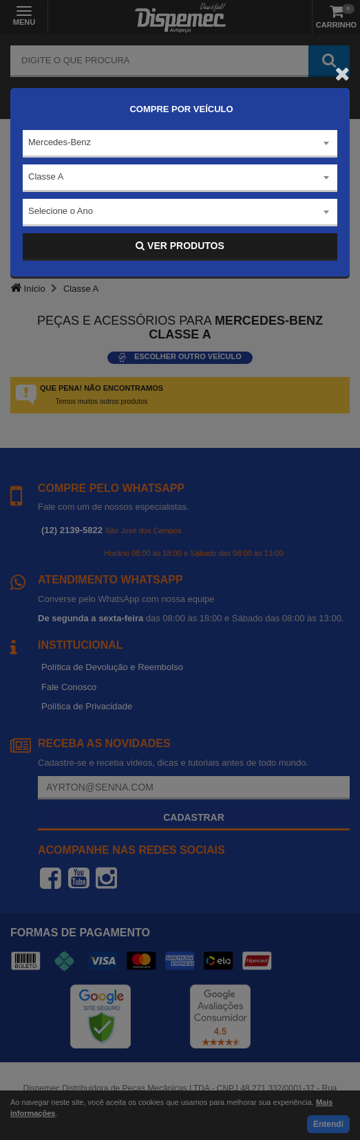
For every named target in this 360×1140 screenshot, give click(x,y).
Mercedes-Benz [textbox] (59, 142)
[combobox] (180, 144)
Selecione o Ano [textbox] (60, 211)
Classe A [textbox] (45, 176)
